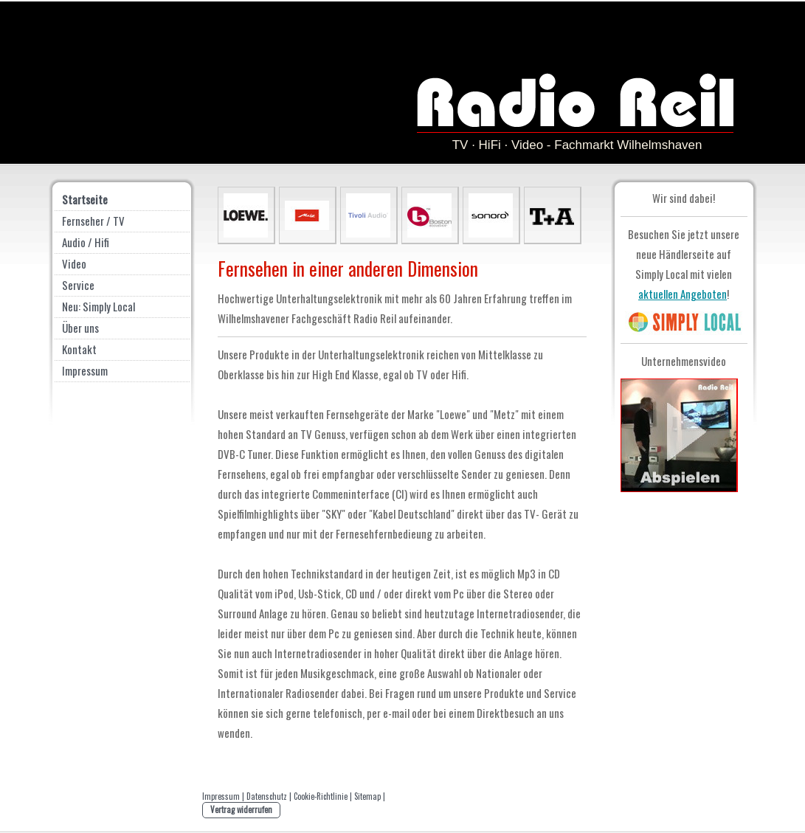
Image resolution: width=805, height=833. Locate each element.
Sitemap (367, 796)
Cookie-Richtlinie (321, 796)
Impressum (221, 796)
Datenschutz (266, 796)
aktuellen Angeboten (682, 294)
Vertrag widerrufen (241, 809)
